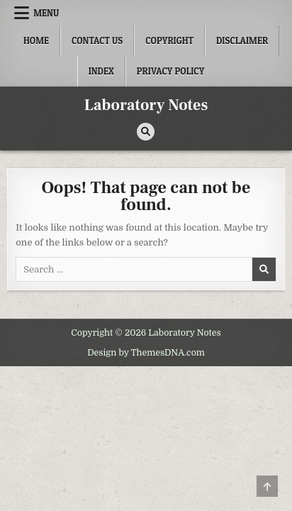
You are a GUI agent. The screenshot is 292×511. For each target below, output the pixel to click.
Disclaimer (242, 40)
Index (101, 71)
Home (36, 40)
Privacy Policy (171, 71)
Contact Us (97, 40)
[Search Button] (146, 132)
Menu (46, 12)
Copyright (169, 40)
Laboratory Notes (146, 105)
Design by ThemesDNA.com (146, 353)
